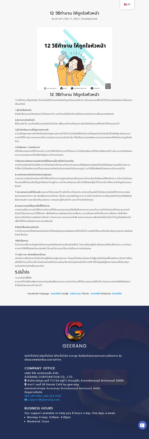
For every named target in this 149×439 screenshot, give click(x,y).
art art (58, 19)
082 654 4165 (52, 396)
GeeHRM (56, 293)
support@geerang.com (42, 400)
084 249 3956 (33, 396)
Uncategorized (89, 19)
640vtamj (75, 293)
